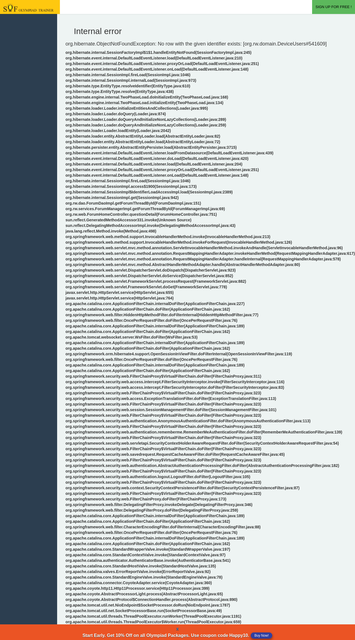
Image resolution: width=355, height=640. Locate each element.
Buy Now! (261, 635)
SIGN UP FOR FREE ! (333, 7)
